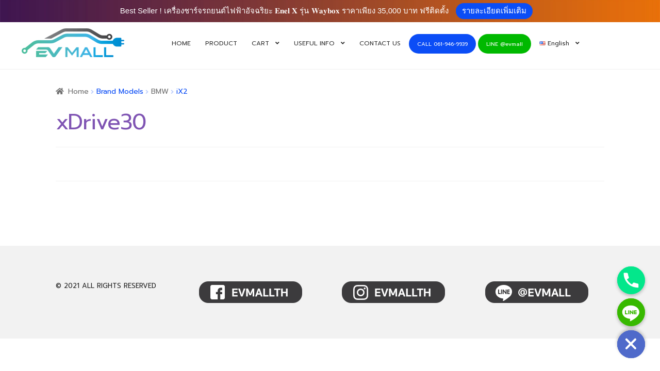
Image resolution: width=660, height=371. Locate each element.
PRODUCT (221, 43)
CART (260, 43)
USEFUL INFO (314, 43)
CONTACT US (380, 43)
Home (78, 91)
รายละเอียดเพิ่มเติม (494, 10)
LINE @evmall (504, 44)
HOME (181, 43)
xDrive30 (101, 122)
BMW (160, 91)
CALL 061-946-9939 (442, 44)
